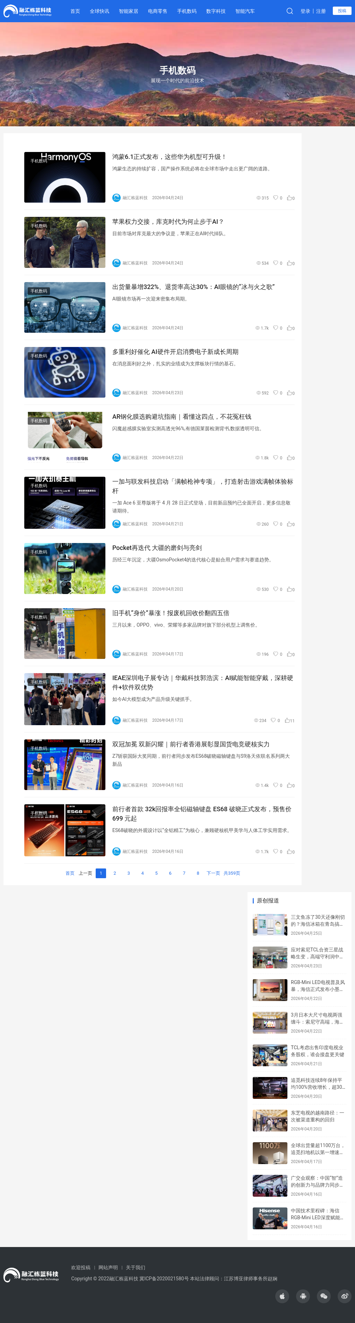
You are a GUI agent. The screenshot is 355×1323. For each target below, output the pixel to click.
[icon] (282, 1296)
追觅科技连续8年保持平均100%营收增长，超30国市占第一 (316, 1086)
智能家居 (128, 11)
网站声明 (108, 1267)
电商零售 (157, 11)
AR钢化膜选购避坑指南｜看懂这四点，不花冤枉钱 (181, 416)
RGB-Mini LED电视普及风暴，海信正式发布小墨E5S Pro (318, 989)
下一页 (213, 873)
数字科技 (216, 11)
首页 (75, 11)
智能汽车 (245, 11)
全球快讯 (99, 11)
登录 (305, 11)
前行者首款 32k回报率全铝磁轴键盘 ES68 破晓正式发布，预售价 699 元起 (202, 813)
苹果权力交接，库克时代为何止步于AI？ (168, 221)
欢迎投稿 (80, 1267)
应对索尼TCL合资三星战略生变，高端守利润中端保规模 (317, 956)
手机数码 (187, 11)
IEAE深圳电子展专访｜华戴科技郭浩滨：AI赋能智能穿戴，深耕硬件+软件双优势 (202, 682)
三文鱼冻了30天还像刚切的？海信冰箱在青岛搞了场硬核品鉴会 (318, 923)
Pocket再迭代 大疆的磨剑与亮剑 (157, 547)
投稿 (342, 10)
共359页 (232, 873)
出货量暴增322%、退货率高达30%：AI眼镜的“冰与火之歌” (193, 286)
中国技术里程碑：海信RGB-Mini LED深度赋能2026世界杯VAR (315, 1217)
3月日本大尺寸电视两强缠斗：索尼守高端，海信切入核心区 (317, 1021)
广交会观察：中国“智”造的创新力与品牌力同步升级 (317, 1184)
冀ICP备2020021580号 (164, 1278)
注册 (321, 11)
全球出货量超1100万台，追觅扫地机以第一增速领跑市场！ (318, 1152)
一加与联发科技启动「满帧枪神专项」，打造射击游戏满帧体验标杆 (202, 486)
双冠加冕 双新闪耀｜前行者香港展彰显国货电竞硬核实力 (191, 744)
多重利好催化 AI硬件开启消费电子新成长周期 (175, 351)
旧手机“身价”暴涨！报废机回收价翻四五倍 (171, 613)
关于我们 (135, 1267)
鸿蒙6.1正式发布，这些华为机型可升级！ (169, 156)
